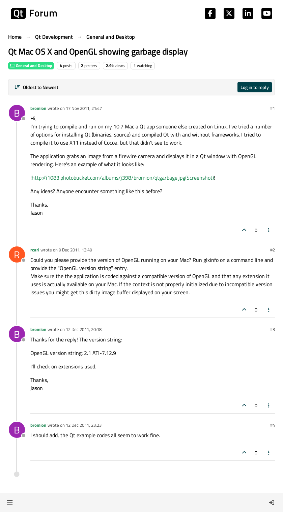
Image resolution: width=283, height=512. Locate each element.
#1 (272, 108)
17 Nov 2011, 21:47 (84, 108)
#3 (272, 329)
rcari (34, 249)
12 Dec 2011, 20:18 (84, 329)
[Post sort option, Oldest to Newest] (36, 87)
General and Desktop (31, 65)
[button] (10, 502)
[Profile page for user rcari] (17, 254)
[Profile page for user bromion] (17, 113)
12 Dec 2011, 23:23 (84, 425)
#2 (272, 249)
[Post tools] (269, 230)
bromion (38, 108)
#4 (272, 425)
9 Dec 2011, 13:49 (75, 249)
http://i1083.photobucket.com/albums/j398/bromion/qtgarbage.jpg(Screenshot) (123, 178)
